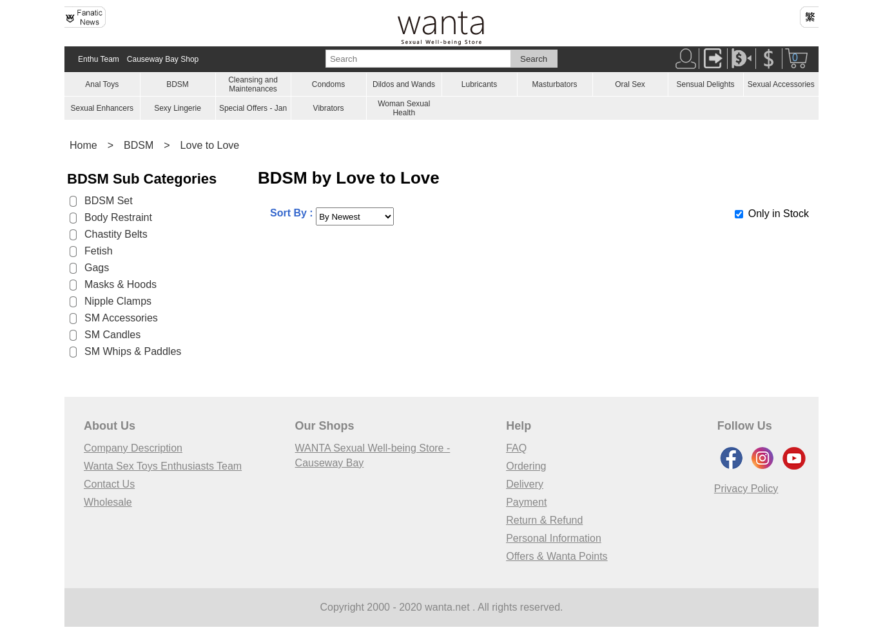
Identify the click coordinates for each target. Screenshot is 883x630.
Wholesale (108, 502)
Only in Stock (778, 213)
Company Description (133, 448)
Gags (96, 267)
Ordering (526, 466)
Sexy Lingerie (177, 108)
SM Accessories (121, 317)
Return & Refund (544, 520)
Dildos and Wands (404, 84)
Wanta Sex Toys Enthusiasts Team (163, 466)
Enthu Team (98, 59)
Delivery (524, 484)
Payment (526, 502)
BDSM (177, 84)
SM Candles (112, 334)
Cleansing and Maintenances (253, 84)
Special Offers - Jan (253, 108)
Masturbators (554, 84)
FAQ (516, 448)
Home (83, 145)
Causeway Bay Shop (163, 59)
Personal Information (553, 538)
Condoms (328, 84)
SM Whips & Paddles (132, 351)
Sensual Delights (705, 84)
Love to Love (210, 145)
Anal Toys (102, 84)
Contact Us (109, 484)
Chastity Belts (116, 234)
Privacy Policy (746, 488)
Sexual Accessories (781, 84)
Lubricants (479, 84)
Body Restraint (118, 217)
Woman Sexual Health (404, 108)
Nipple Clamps (117, 301)
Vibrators (328, 108)
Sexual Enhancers (102, 108)
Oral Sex (630, 84)
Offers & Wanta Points (556, 556)
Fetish (98, 250)
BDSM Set (108, 200)
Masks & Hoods (120, 284)
